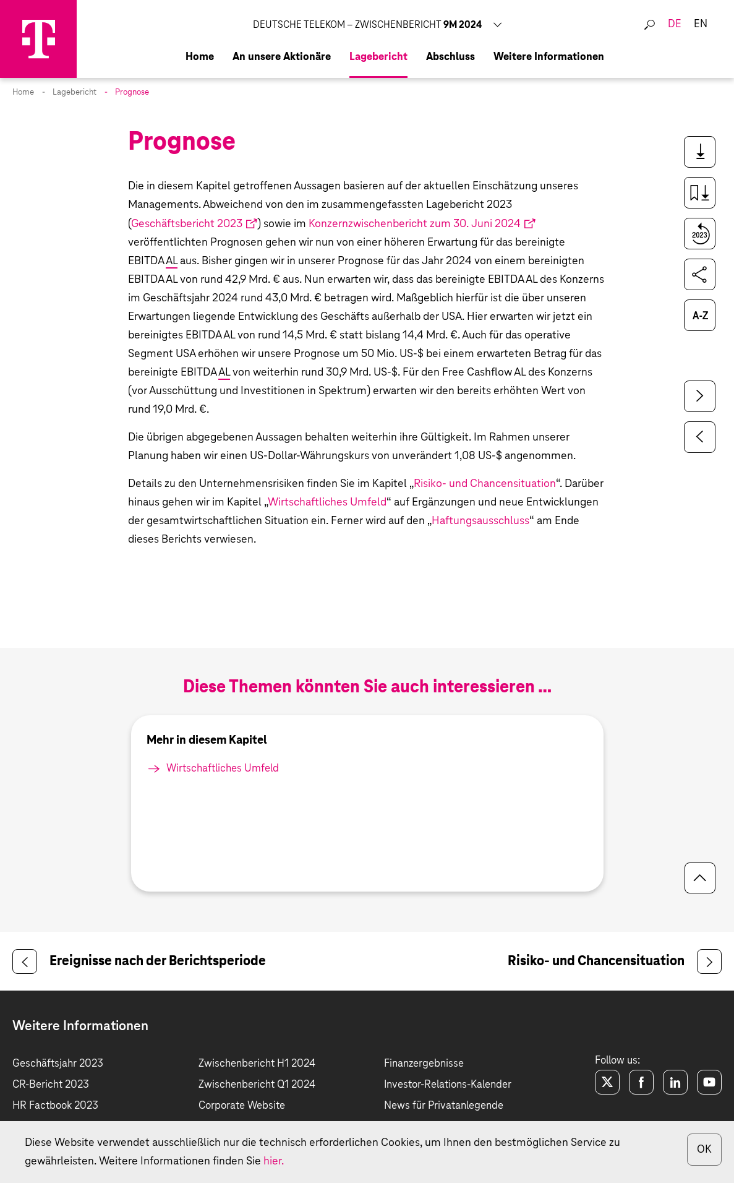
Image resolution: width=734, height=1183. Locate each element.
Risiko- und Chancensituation (485, 484)
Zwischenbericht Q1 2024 (256, 1085)
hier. (273, 1161)
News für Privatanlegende (443, 1106)
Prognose (132, 92)
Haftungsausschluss (480, 521)
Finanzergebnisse (424, 1064)
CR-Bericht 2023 (50, 1085)
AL (171, 261)
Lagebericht (74, 92)
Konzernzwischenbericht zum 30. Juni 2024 (415, 224)
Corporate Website (241, 1106)
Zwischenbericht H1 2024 (256, 1064)
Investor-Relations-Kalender (447, 1085)
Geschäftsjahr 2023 (57, 1064)
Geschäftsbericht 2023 (186, 224)
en (700, 24)
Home (23, 92)
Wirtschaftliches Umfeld (327, 502)
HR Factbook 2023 (55, 1106)
